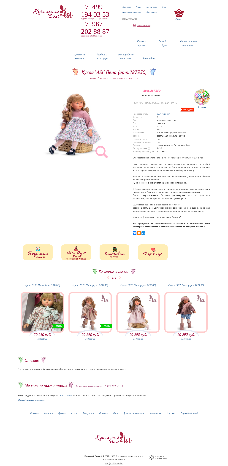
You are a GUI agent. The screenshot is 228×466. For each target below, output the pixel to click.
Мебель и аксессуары (102, 56)
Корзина (170, 413)
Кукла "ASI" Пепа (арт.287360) (138, 285)
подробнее (42, 338)
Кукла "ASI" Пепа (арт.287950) (186, 285)
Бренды (62, 413)
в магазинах (66, 395)
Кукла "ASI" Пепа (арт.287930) (90, 285)
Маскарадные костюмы (125, 56)
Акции (138, 6)
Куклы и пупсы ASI (117, 78)
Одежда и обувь (163, 43)
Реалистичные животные (188, 43)
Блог (164, 6)
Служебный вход (189, 413)
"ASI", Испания (163, 113)
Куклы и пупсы (141, 43)
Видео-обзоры (143, 25)
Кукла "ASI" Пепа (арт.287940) (42, 285)
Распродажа (149, 58)
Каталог (126, 6)
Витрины (202, 107)
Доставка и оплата (131, 11)
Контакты (152, 11)
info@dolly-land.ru (114, 463)
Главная (93, 78)
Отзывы (103, 413)
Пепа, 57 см (133, 78)
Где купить (152, 6)
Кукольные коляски (79, 56)
